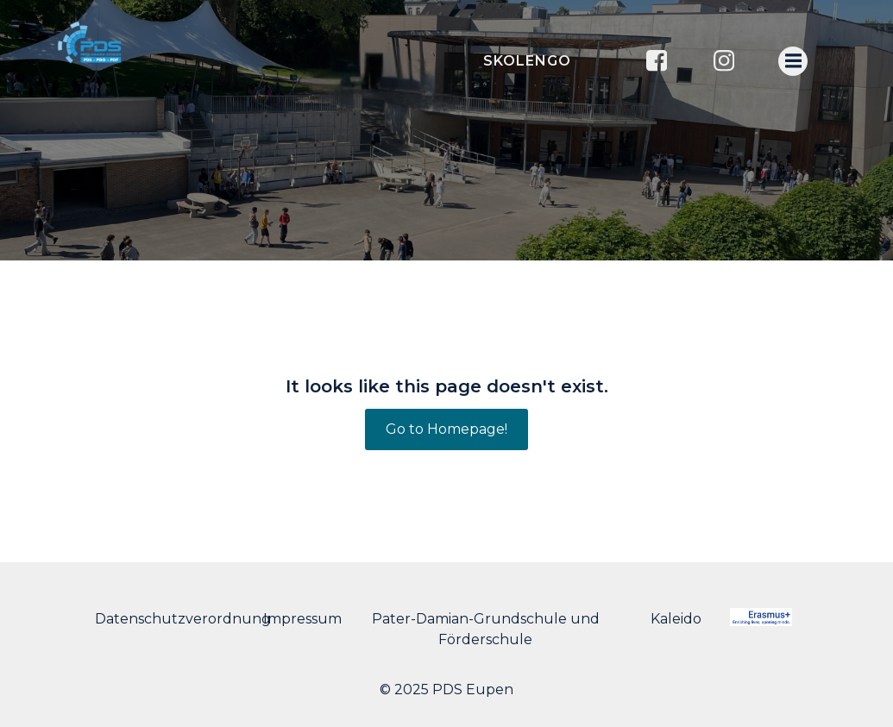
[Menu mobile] (793, 61)
